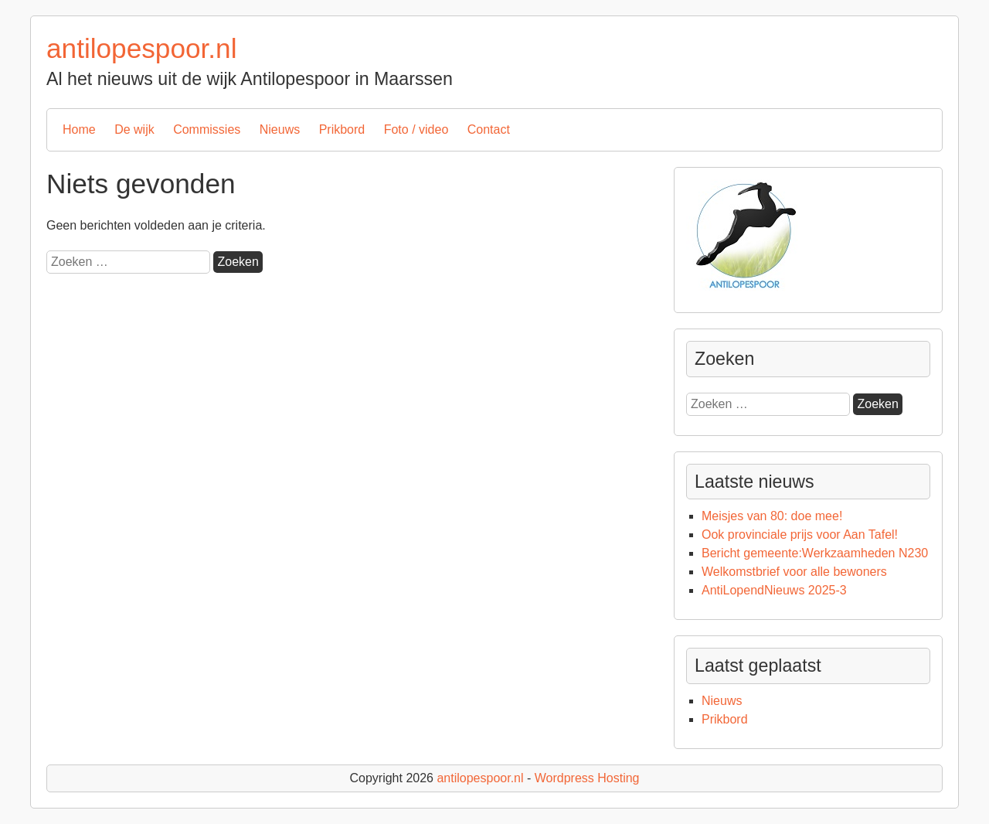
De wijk (134, 129)
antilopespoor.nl (141, 48)
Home (79, 129)
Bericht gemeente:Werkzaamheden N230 (815, 553)
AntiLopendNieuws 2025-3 (774, 590)
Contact (488, 129)
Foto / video (416, 129)
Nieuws (280, 129)
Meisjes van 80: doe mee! (772, 516)
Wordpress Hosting (587, 778)
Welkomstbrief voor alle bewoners (794, 571)
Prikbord (342, 129)
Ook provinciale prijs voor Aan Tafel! (800, 534)
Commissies (206, 129)
